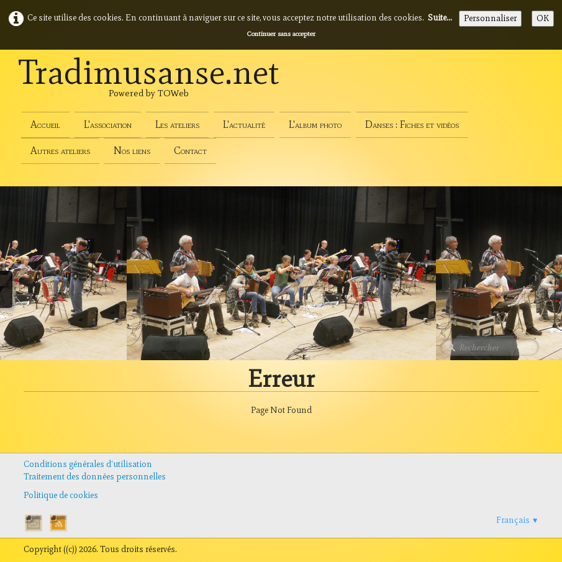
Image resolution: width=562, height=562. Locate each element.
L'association (108, 124)
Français (517, 520)
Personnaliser (490, 18)
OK (543, 18)
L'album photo (315, 124)
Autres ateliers (60, 150)
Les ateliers (177, 124)
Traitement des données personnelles (95, 476)
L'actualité (244, 124)
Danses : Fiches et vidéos (412, 124)
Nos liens (132, 150)
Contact (190, 150)
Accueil (45, 124)
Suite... (440, 17)
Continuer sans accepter (281, 33)
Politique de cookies (61, 495)
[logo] (149, 86)
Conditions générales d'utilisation (88, 464)
